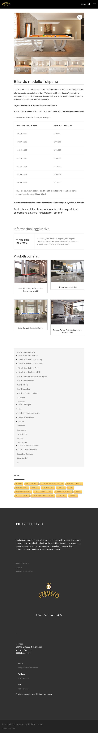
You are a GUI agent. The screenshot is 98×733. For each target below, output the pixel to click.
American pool (31, 483)
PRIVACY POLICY (22, 563)
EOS (13, 728)
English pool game (23, 491)
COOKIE (19, 567)
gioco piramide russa (43, 491)
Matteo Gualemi (22, 495)
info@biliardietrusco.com (28, 667)
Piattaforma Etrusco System (43, 495)
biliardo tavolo (22, 487)
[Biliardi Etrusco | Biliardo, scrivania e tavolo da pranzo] (6, 4)
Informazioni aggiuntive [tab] (31, 229)
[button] (79, 17)
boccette (35, 487)
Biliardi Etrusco (16, 724)
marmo (78, 491)
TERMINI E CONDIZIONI (24, 571)
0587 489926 (23, 689)
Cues (71, 487)
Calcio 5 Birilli (48, 487)
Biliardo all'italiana (74, 483)
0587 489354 (23, 678)
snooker (73, 495)
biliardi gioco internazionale (52, 483)
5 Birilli (19, 483)
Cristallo (61, 487)
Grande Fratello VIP (63, 491)
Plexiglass (62, 495)
